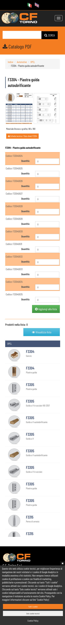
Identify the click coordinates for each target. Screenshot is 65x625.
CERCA (49, 35)
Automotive (22, 61)
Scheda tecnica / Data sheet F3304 (22, 136)
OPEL (33, 61)
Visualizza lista (41, 332)
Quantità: (25, 160)
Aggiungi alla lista (46, 309)
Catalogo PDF (17, 46)
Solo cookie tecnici (33, 613)
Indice (10, 61)
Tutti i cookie (32, 606)
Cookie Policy (33, 620)
